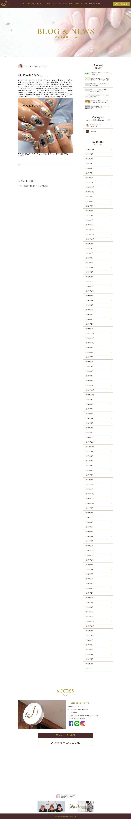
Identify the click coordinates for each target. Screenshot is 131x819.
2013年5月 (89, 649)
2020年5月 (89, 310)
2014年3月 (89, 607)
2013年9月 (89, 631)
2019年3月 (89, 376)
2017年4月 (89, 475)
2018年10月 (90, 395)
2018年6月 (89, 414)
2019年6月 (89, 362)
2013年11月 (90, 621)
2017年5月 (89, 470)
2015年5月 (89, 579)
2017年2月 (89, 484)
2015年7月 (89, 574)
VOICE (71, 4)
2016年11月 (90, 498)
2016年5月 (89, 527)
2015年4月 (89, 583)
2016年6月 (89, 522)
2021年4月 (89, 267)
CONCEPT (31, 4)
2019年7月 (89, 357)
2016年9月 (89, 508)
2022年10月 (90, 192)
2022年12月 (90, 187)
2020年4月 (89, 314)
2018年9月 (89, 399)
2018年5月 (89, 418)
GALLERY (63, 4)
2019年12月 (90, 333)
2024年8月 (89, 154)
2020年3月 (89, 319)
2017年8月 (89, 456)
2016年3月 (89, 536)
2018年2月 (89, 432)
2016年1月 (89, 546)
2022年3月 (89, 215)
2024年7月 (89, 159)
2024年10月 (90, 149)
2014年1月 (89, 612)
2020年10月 (90, 291)
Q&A (77, 4)
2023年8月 (89, 173)
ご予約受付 (121, 4)
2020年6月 (89, 305)
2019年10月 (90, 343)
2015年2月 (89, 593)
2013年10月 (90, 626)
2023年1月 (89, 182)
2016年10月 (90, 503)
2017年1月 (89, 489)
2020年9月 (89, 296)
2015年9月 (89, 565)
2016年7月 (89, 517)
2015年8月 (89, 569)
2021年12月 (90, 229)
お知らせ (97, 84)
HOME (23, 4)
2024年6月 (89, 163)
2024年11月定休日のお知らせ (97, 101)
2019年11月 (90, 338)
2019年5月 (89, 366)
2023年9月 (89, 168)
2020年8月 (89, 300)
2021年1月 (89, 281)
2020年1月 (89, 329)
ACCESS (84, 4)
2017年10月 (90, 447)
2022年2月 (89, 220)
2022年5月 (89, 206)
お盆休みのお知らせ (97, 90)
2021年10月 (90, 239)
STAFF (55, 4)
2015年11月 (90, 555)
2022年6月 (89, 201)
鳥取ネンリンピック (97, 107)
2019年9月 (89, 347)
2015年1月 (89, 598)
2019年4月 (89, 371)
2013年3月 (89, 659)
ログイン (37, 186)
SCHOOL (47, 4)
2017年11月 (90, 442)
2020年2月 (89, 324)
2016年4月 (89, 531)
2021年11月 (90, 234)
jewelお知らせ (97, 96)
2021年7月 (89, 253)
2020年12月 (90, 286)
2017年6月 (89, 465)
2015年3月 (89, 588)
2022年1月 (89, 225)
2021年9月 (89, 244)
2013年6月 (89, 645)
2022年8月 (89, 196)
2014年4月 (89, 602)
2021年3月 (89, 272)
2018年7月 (89, 409)
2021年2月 (89, 277)
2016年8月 (89, 513)
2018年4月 (89, 423)
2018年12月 (90, 390)
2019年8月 (89, 352)
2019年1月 (89, 385)
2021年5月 (89, 262)
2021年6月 (89, 258)
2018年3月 (89, 428)
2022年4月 (89, 211)
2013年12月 (90, 616)
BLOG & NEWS (94, 4)
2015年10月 (90, 560)
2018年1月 (89, 437)
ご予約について (97, 73)
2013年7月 (89, 640)
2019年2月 (89, 380)
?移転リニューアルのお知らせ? (97, 79)
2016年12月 (90, 494)
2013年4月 (89, 654)
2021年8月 (89, 248)
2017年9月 (89, 451)
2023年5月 (89, 178)
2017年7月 (89, 461)
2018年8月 (89, 404)
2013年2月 (89, 664)
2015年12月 (90, 550)
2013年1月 (89, 668)
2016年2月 (89, 541)
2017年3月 (89, 480)
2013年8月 (89, 635)
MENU (39, 4)
